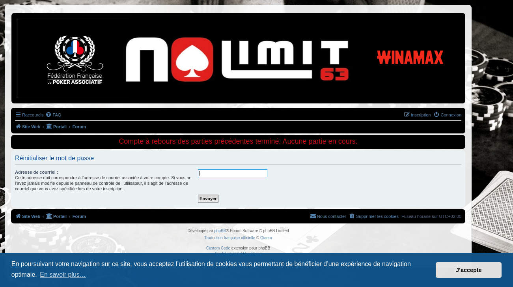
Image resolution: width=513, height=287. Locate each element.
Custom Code (218, 248)
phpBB (220, 231)
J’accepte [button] (469, 270)
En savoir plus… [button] (63, 274)
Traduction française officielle (229, 238)
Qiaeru (266, 238)
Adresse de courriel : (36, 172)
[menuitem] (53, 115)
